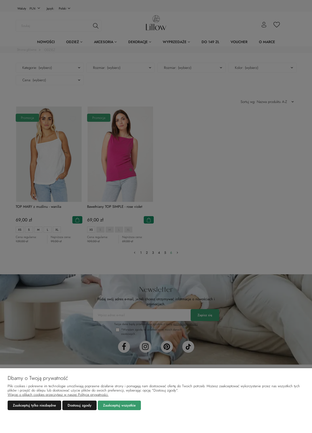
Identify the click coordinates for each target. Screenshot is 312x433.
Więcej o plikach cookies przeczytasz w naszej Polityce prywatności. (58, 394)
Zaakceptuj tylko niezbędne (34, 405)
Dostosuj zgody (79, 405)
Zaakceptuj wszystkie (119, 405)
